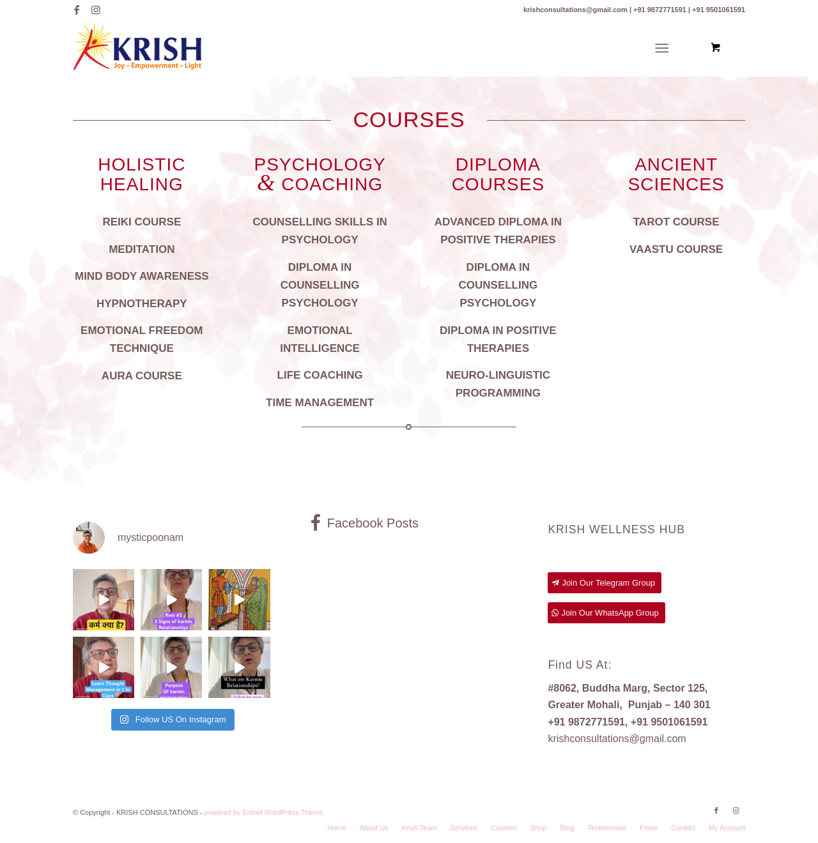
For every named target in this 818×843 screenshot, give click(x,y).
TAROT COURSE (676, 222)
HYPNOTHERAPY (141, 304)
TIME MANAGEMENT (320, 403)
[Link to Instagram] (95, 9)
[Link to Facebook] (76, 9)
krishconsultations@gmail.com (617, 738)
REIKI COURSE (141, 222)
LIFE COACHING (320, 375)
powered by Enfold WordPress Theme (263, 812)
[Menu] (661, 48)
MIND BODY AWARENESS (142, 276)
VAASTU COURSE (676, 249)
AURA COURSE (142, 376)
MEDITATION (141, 249)
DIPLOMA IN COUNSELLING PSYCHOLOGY (320, 285)
